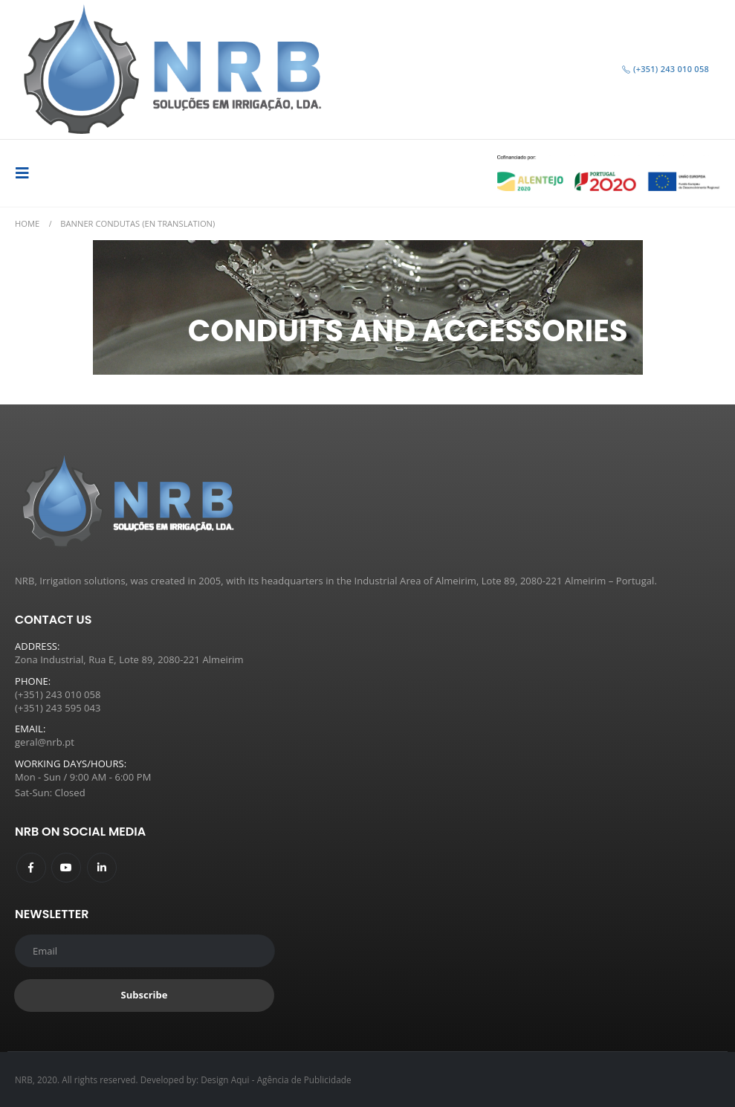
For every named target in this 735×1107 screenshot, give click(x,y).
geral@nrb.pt (44, 742)
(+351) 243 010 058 (665, 68)
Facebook (31, 867)
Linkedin (102, 867)
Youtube (66, 867)
